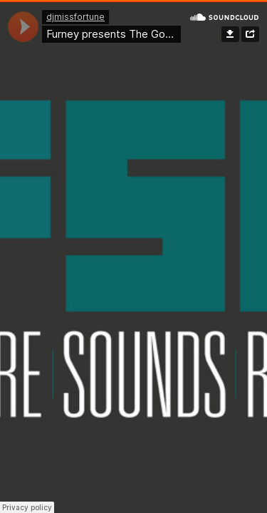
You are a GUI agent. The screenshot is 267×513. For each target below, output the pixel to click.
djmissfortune (75, 16)
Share (250, 34)
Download (230, 34)
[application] (23, 26)
